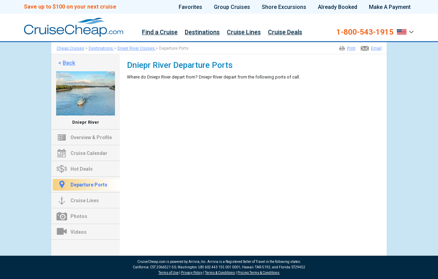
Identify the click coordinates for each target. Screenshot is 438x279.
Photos (78, 216)
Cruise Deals (285, 32)
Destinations (202, 32)
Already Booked (337, 7)
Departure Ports (88, 184)
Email (376, 48)
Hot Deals (81, 169)
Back (69, 63)
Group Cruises (232, 7)
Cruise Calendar (88, 153)
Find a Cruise (160, 32)
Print (351, 48)
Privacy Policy (192, 273)
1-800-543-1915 (365, 32)
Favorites (190, 7)
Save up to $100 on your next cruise (70, 7)
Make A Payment (390, 7)
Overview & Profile (91, 137)
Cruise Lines (244, 32)
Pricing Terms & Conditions (258, 273)
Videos (78, 232)
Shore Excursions (284, 7)
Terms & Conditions (220, 273)
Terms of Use (168, 273)
